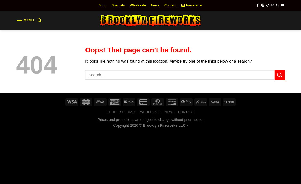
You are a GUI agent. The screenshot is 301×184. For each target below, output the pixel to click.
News (155, 5)
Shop (103, 5)
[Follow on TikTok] (267, 5)
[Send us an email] (272, 5)
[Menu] (25, 20)
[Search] (39, 20)
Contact (170, 5)
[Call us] (277, 5)
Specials (118, 5)
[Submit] (280, 75)
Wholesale (138, 5)
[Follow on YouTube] (282, 5)
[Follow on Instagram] (262, 5)
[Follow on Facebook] (257, 5)
